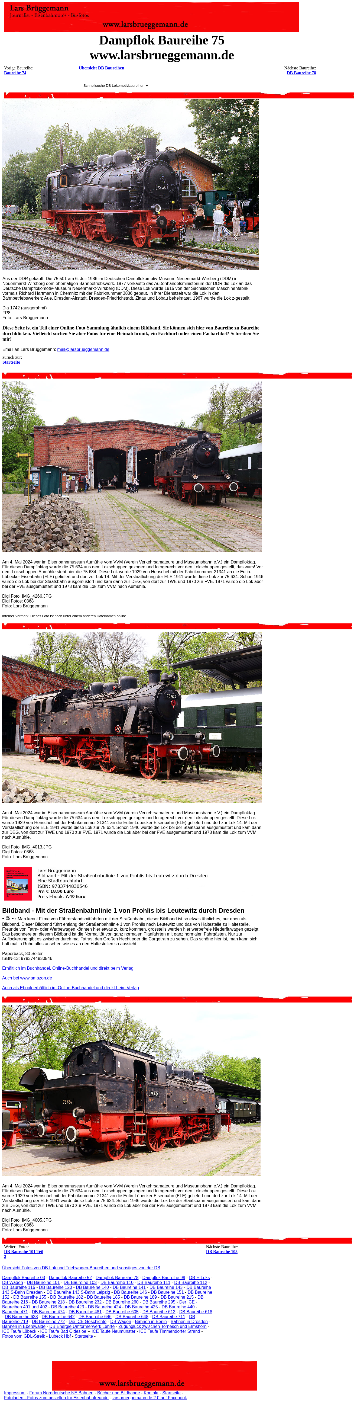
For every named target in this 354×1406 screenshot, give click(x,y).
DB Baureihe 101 (43, 1282)
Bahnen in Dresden (189, 1321)
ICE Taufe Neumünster (113, 1331)
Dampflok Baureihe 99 (163, 1277)
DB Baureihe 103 (222, 1251)
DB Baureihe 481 (85, 1311)
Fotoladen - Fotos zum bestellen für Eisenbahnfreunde (56, 1397)
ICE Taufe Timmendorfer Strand (169, 1331)
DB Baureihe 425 (141, 1307)
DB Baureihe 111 (153, 1282)
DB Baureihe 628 (21, 1316)
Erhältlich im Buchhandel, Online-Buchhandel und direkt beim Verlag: (68, 968)
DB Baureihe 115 (18, 1287)
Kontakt (151, 1393)
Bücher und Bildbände (118, 1393)
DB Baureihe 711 (168, 1316)
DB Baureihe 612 (159, 1311)
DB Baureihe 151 (167, 1292)
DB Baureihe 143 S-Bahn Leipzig (78, 1292)
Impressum (14, 1393)
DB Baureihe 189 (140, 1297)
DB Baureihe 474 (48, 1311)
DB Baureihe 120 (55, 1287)
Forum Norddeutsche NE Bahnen (61, 1393)
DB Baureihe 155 (29, 1297)
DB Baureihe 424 (104, 1307)
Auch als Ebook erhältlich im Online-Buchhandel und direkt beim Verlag (70, 987)
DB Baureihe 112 (190, 1282)
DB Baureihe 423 (67, 1307)
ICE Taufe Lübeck (19, 1331)
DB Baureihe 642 (58, 1316)
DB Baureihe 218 (48, 1302)
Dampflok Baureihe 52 (70, 1277)
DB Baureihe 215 (177, 1297)
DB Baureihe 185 (103, 1297)
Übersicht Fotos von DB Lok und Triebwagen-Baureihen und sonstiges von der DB (81, 1268)
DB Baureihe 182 (66, 1297)
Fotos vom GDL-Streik (23, 1336)
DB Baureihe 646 (95, 1316)
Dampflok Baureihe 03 (23, 1277)
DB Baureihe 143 (166, 1287)
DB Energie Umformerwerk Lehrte (82, 1326)
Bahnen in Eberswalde (24, 1326)
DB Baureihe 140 (92, 1287)
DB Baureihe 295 (159, 1302)
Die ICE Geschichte (87, 1321)
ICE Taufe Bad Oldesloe (63, 1331)
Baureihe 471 (15, 1311)
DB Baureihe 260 (122, 1302)
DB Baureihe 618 (195, 1311)
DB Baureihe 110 (117, 1282)
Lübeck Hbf (60, 1336)
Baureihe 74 (15, 73)
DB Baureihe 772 (48, 1321)
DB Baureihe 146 (130, 1292)
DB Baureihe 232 (85, 1302)
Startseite (84, 1336)
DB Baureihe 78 (301, 73)
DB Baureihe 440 (178, 1307)
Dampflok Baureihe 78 (117, 1277)
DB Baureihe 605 (122, 1311)
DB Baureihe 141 (129, 1287)
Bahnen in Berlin (151, 1321)
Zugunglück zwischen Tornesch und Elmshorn (163, 1326)
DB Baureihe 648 (131, 1316)
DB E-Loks (199, 1277)
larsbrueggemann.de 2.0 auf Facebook (149, 1397)
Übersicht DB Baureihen (101, 68)
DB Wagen (12, 1282)
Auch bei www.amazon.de (27, 978)
